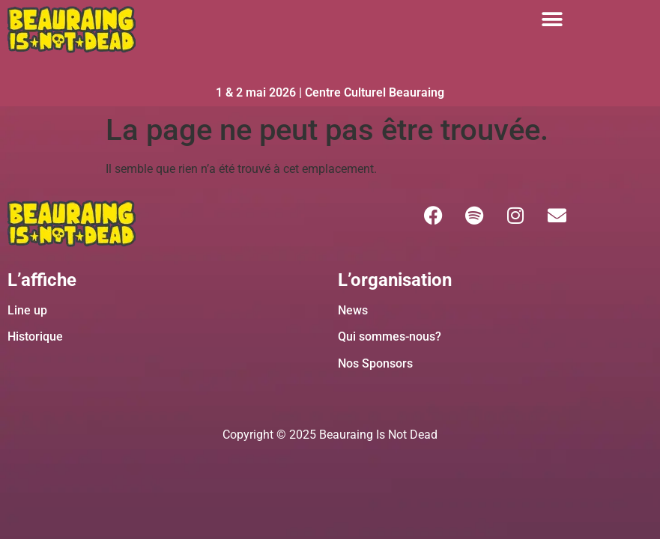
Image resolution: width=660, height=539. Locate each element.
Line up (27, 310)
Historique (35, 336)
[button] (552, 19)
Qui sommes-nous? (389, 336)
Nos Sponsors (375, 363)
